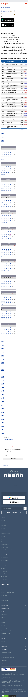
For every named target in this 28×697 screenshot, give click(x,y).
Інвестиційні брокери (5, 533)
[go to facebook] (5, 475)
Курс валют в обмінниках (6, 589)
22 (6, 172)
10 (4, 154)
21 (4, 172)
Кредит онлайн (4, 547)
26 (8, 157)
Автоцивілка (4, 660)
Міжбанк (3, 536)
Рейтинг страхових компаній (7, 657)
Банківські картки (5, 531)
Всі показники (6, 7)
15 (6, 170)
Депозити (3, 539)
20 (10, 156)
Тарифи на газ (4, 541)
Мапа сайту (5, 465)
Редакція (3, 620)
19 (8, 156)
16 (1, 156)
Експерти (3, 625)
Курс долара (4, 522)
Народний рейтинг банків (6, 549)
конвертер (21, 129)
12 (8, 154)
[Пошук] (25, 508)
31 (4, 159)
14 (4, 170)
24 (4, 157)
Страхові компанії (5, 663)
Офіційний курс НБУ (9, 439)
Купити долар (4, 595)
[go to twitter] (13, 475)
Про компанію (4, 614)
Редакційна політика (5, 633)
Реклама (3, 641)
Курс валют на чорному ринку (7, 592)
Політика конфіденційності (7, 630)
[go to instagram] (17, 475)
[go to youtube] (21, 475)
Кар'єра (3, 622)
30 (1, 159)
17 (4, 156)
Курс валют (3, 520)
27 (10, 157)
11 (6, 154)
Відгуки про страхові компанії (7, 654)
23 (1, 157)
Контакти (3, 617)
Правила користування (6, 628)
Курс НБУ (3, 528)
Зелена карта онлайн (6, 652)
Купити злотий (4, 600)
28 (4, 174)
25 (6, 157)
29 (6, 190)
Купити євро (4, 597)
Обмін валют (4, 587)
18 (6, 156)
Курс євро (3, 525)
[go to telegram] (9, 475)
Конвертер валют (5, 544)
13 (10, 154)
